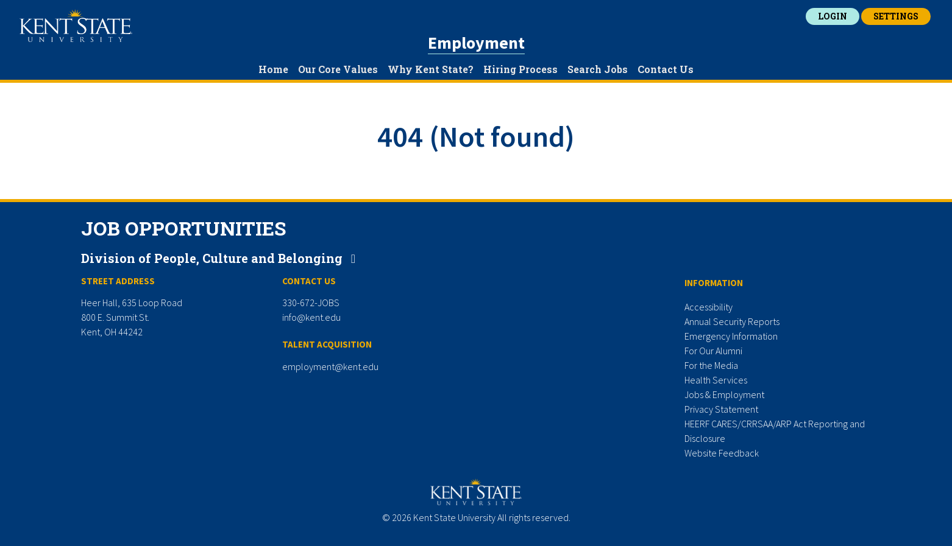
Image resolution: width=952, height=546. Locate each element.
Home (273, 69)
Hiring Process (520, 69)
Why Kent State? (431, 69)
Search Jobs (597, 69)
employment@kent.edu (330, 366)
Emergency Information (731, 336)
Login (832, 16)
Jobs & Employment (724, 394)
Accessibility (708, 307)
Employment (476, 43)
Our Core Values (338, 69)
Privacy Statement (721, 409)
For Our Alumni (713, 351)
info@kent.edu (311, 317)
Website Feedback (721, 453)
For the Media (711, 365)
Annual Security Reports (732, 321)
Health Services (715, 380)
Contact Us (666, 69)
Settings (895, 16)
